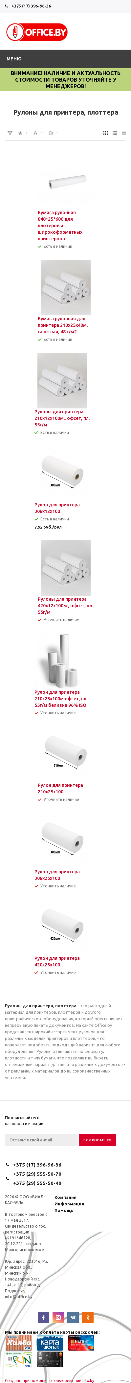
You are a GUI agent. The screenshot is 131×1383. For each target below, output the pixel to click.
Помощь (64, 1210)
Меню (14, 58)
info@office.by (19, 1297)
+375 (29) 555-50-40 (37, 1183)
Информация (69, 1203)
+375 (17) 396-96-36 (31, 6)
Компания (65, 1197)
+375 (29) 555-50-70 (37, 1174)
